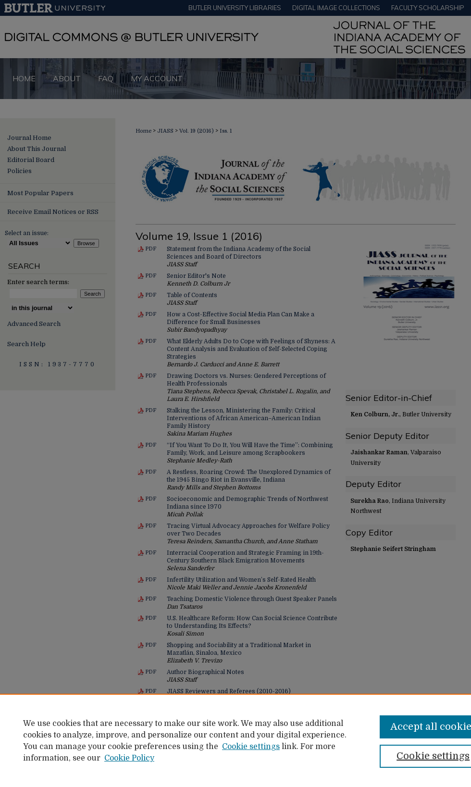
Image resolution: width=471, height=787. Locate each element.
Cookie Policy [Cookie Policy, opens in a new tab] (129, 758)
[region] (235, 740)
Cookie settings (251, 746)
